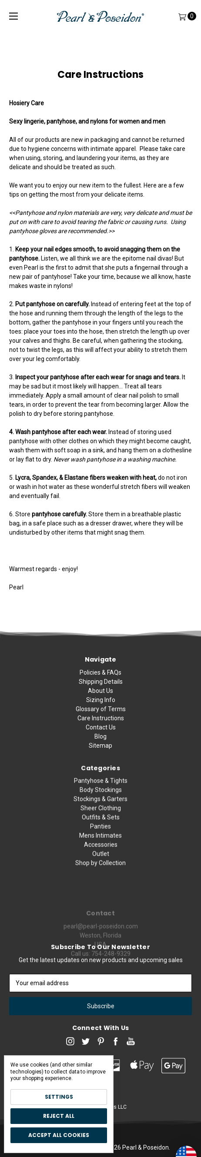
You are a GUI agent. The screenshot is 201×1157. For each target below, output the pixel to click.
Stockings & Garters (100, 832)
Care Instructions (100, 726)
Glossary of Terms (101, 717)
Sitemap (100, 754)
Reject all (58, 1116)
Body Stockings (101, 823)
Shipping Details (101, 690)
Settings (59, 1096)
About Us (100, 699)
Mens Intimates (100, 869)
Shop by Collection (100, 896)
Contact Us (101, 735)
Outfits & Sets (101, 850)
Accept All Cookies (58, 1135)
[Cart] (182, 16)
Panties (100, 859)
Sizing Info (100, 708)
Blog (100, 745)
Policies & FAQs (100, 681)
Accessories (100, 878)
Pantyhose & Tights (100, 814)
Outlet (100, 887)
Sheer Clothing (100, 841)
